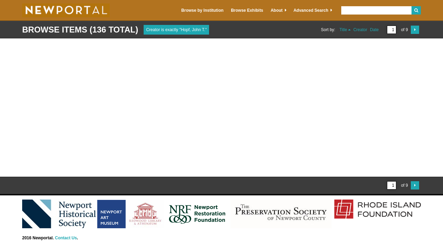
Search (416, 10)
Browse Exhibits (247, 10)
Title (343, 29)
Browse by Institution (202, 10)
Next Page (415, 30)
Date (374, 29)
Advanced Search (310, 10)
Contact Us (66, 238)
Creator (360, 29)
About (277, 10)
